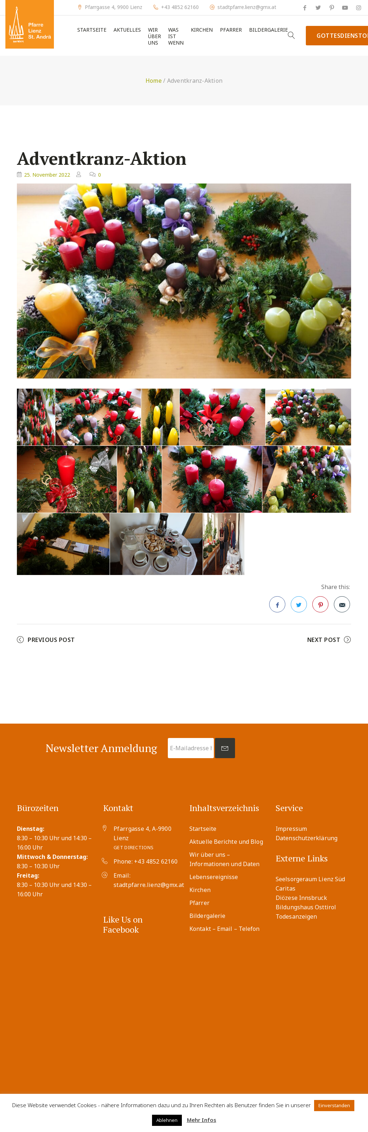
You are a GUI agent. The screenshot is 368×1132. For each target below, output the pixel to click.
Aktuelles (127, 30)
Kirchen (202, 30)
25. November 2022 (47, 174)
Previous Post (51, 640)
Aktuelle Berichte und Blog (226, 842)
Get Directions (133, 847)
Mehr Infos (201, 1119)
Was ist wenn (176, 36)
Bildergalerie (268, 30)
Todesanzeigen (296, 916)
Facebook (277, 606)
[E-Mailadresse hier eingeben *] (191, 748)
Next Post (324, 640)
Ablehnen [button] (167, 1120)
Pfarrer (231, 30)
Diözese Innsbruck (301, 898)
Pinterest (320, 606)
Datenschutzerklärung (306, 838)
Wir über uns (154, 36)
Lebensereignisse (213, 877)
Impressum (291, 829)
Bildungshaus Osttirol (306, 907)
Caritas (285, 888)
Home (154, 81)
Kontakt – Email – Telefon (224, 929)
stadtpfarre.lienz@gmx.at (246, 7)
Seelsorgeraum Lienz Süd (310, 879)
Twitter (299, 606)
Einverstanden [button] (334, 1105)
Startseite (91, 30)
